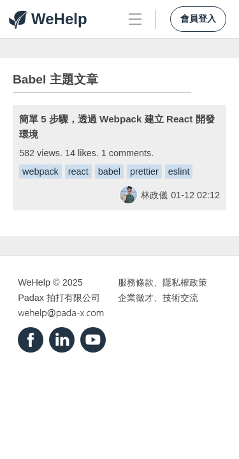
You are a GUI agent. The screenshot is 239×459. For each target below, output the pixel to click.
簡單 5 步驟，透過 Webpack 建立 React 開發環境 (117, 126)
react (78, 171)
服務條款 (136, 282)
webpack (40, 171)
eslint (179, 171)
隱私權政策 (185, 282)
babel (109, 171)
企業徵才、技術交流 (158, 298)
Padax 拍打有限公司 (59, 298)
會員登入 (198, 19)
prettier (144, 171)
